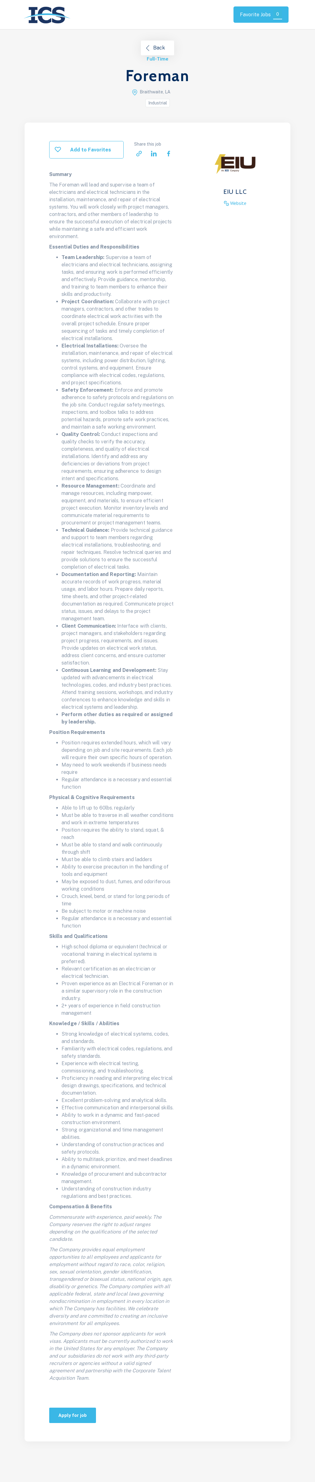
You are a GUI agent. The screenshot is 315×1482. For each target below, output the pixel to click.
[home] (47, 14)
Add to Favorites (90, 150)
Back (159, 48)
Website (238, 203)
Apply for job (72, 1415)
